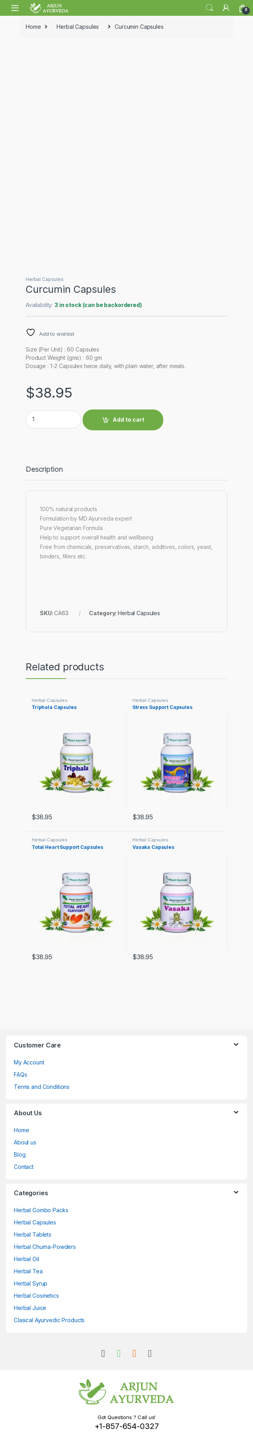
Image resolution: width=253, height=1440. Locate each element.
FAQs (20, 1074)
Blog (19, 1154)
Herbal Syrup (30, 1283)
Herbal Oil (26, 1259)
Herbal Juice (30, 1307)
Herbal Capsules (78, 26)
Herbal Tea (28, 1271)
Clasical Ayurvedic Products (49, 1320)
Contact (24, 1166)
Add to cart (128, 419)
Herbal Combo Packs (41, 1210)
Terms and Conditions (42, 1086)
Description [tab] (44, 469)
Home (33, 26)
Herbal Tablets (32, 1234)
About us (25, 1142)
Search (209, 8)
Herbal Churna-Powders (45, 1246)
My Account (29, 1062)
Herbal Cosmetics (36, 1295)
